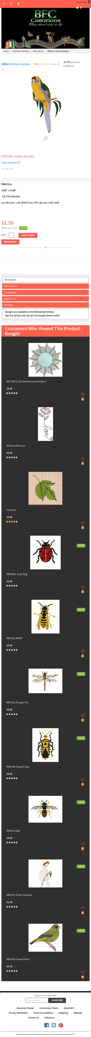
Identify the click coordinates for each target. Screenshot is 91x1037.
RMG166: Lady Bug (16, 574)
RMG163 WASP (14, 638)
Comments (10, 292)
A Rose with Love (15, 445)
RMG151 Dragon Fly (17, 702)
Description (10, 279)
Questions (9, 298)
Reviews (8, 305)
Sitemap (78, 1013)
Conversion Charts (49, 1008)
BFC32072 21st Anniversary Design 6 (26, 381)
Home (6, 51)
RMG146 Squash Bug (17, 766)
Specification (11, 286)
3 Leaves (11, 510)
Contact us (33, 1017)
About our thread (25, 1008)
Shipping (63, 1013)
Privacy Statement (18, 1013)
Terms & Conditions (43, 1013)
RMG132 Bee (13, 831)
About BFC (69, 1008)
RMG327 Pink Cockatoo (19, 895)
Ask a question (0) (10, 162)
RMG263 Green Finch (17, 959)
